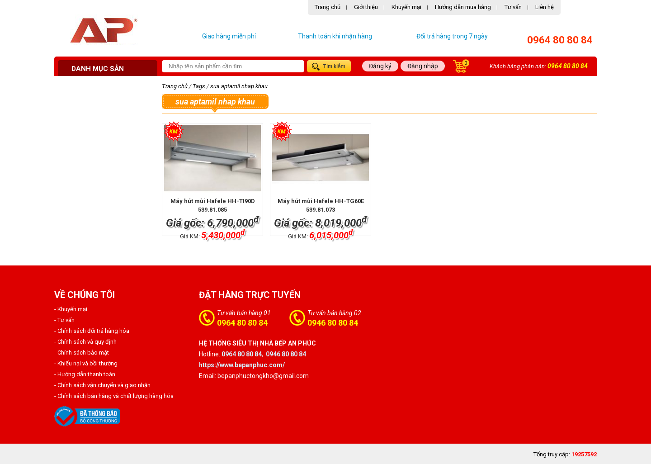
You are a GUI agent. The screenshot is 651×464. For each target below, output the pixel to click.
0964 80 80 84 (560, 40)
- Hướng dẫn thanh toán (84, 374)
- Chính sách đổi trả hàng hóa (91, 330)
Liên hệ (544, 7)
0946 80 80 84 (332, 322)
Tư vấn (513, 7)
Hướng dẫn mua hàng (463, 7)
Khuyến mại (406, 7)
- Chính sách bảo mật (81, 352)
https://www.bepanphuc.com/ (242, 365)
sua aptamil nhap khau (239, 86)
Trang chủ (327, 7)
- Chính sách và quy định (85, 341)
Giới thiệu (366, 7)
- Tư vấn (64, 320)
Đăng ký (380, 66)
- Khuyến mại (70, 309)
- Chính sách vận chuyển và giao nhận (102, 385)
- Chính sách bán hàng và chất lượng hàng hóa (114, 396)
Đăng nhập (422, 66)
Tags (199, 86)
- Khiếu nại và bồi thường (86, 363)
